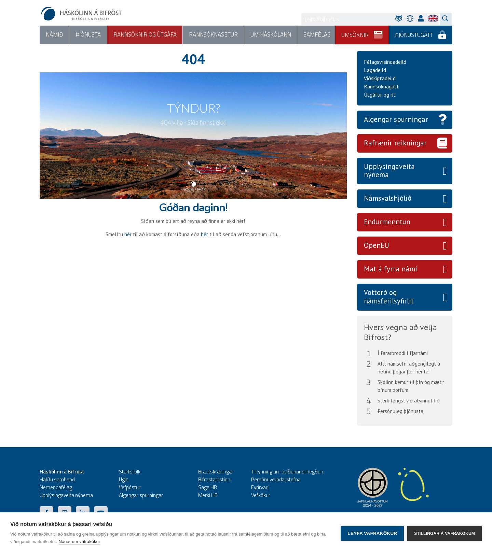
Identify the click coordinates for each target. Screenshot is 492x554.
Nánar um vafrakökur (79, 541)
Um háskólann (269, 34)
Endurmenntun (387, 222)
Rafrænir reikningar (395, 142)
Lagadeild (375, 70)
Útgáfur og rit (380, 94)
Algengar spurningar (396, 119)
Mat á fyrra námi (390, 269)
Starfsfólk (129, 471)
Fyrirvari (260, 487)
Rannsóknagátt (381, 86)
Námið (54, 34)
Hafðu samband (57, 479)
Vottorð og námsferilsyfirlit (389, 297)
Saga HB (207, 487)
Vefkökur (260, 495)
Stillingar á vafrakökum (444, 533)
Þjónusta (87, 34)
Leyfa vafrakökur (372, 533)
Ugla (123, 479)
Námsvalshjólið (387, 198)
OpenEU (376, 245)
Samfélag (315, 34)
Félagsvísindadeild (385, 61)
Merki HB (208, 495)
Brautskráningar (215, 471)
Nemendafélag (56, 487)
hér (128, 234)
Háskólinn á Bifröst (62, 471)
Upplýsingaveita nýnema (389, 171)
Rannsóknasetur (212, 34)
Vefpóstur (129, 487)
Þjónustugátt (420, 32)
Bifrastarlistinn (214, 479)
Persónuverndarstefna (276, 479)
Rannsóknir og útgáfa (144, 34)
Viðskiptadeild (380, 78)
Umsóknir (362, 32)
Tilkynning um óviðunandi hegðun (287, 471)
